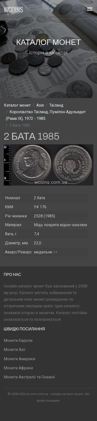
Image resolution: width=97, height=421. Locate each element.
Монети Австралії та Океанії (29, 377)
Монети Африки (18, 368)
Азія (40, 105)
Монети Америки (19, 359)
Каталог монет (17, 105)
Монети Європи (18, 340)
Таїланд (56, 105)
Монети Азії (14, 349)
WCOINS (13, 9)
